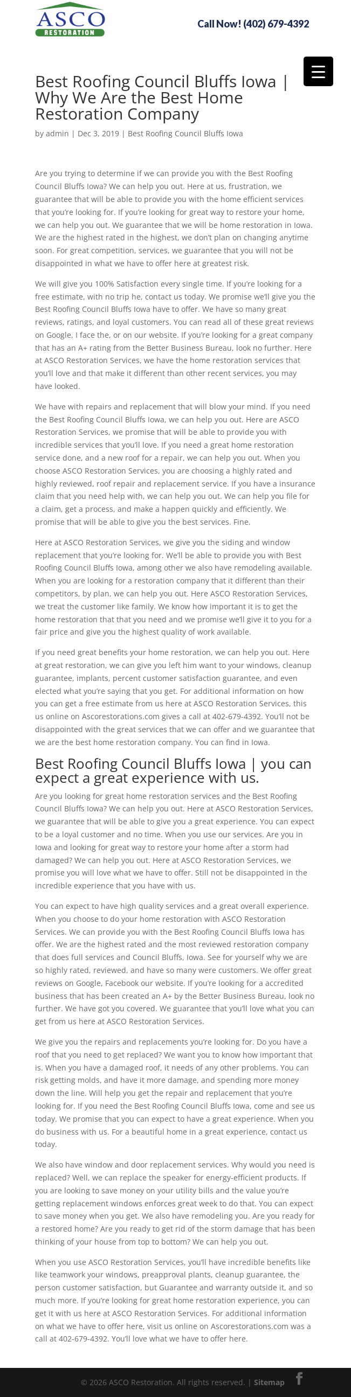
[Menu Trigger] (318, 71)
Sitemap (269, 1382)
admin (57, 133)
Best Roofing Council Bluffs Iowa (185, 133)
